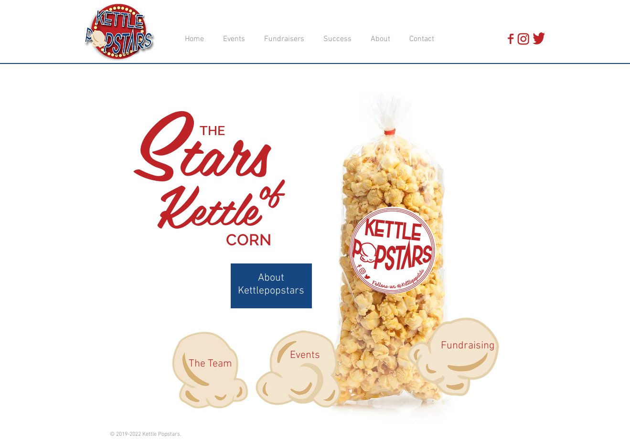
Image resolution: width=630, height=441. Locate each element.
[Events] (305, 355)
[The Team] (211, 364)
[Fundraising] (468, 346)
